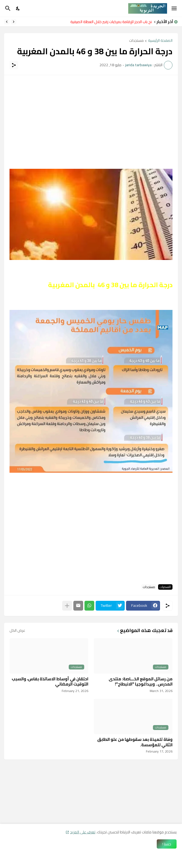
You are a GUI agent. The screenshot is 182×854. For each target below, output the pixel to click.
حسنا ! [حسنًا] (166, 843)
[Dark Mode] (18, 8)
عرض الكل (17, 630)
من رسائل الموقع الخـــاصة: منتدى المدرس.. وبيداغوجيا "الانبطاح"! (140, 681)
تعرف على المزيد (82, 832)
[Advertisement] (91, 119)
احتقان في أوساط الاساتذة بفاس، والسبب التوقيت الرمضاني (50, 681)
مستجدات (136, 41)
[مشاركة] (14, 65)
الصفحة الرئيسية (160, 41)
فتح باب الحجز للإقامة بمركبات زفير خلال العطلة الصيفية (110, 21)
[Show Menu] (174, 8)
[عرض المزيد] (67, 606)
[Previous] (13, 21)
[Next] (7, 21)
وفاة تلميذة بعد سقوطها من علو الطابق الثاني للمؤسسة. (134, 742)
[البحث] (7, 8)
